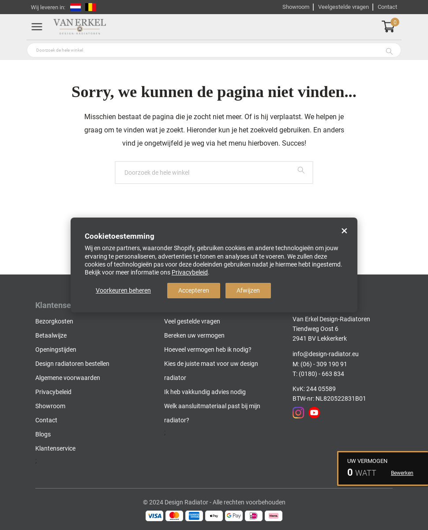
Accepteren (193, 290)
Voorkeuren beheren (123, 290)
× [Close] (344, 230)
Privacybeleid (190, 272)
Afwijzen (248, 290)
